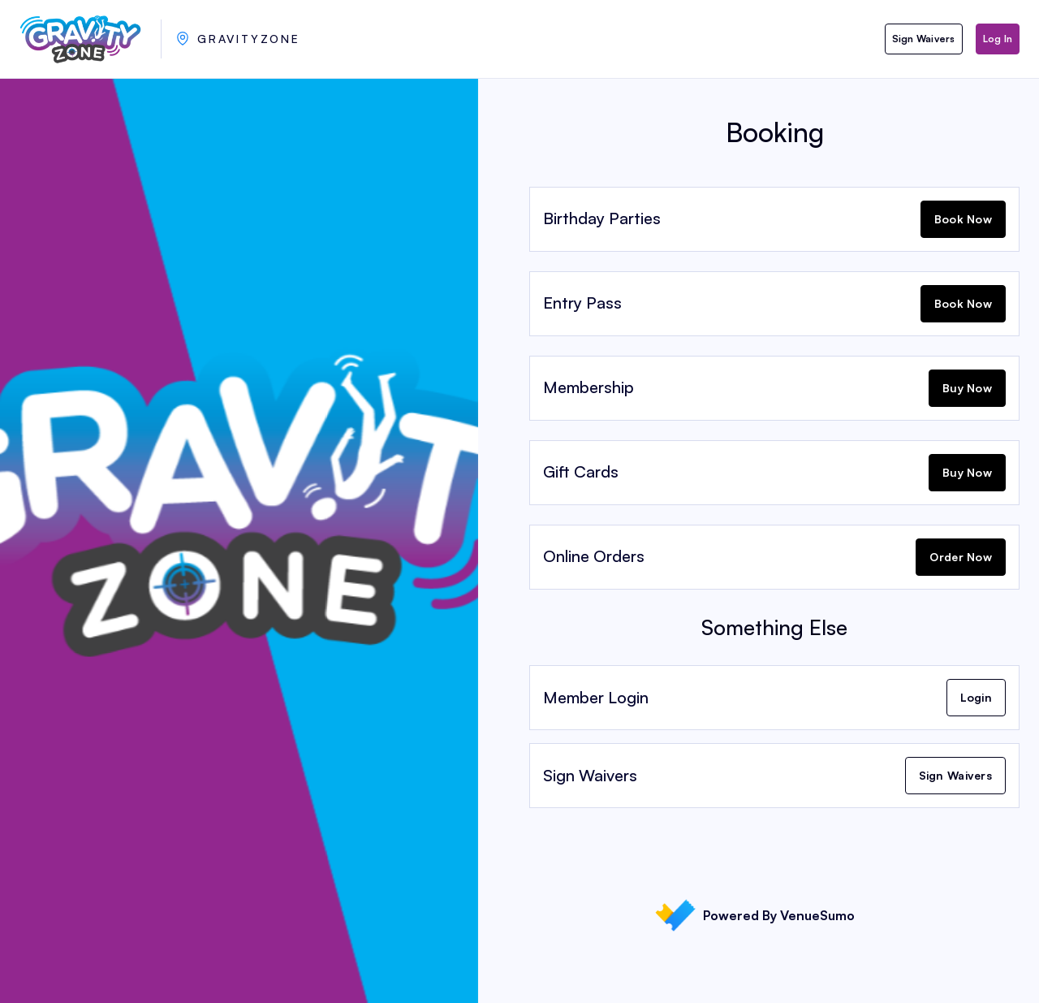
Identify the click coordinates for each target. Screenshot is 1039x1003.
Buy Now (967, 388)
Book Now (963, 219)
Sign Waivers (923, 38)
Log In (997, 38)
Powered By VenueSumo (755, 915)
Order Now (960, 557)
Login (976, 697)
